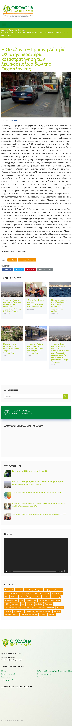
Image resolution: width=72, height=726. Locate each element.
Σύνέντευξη (50, 607)
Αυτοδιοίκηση (26, 593)
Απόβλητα (48, 590)
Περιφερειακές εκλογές (12, 607)
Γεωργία (35, 593)
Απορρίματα (38, 590)
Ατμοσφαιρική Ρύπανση (12, 593)
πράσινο (15, 614)
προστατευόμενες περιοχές (29, 614)
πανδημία (8, 614)
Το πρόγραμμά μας (43, 663)
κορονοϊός (57, 611)
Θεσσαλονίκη (12, 260)
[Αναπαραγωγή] (7, 571)
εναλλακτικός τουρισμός (43, 611)
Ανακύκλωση (29, 590)
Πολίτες (33, 607)
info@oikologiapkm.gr (14, 646)
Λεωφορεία (22, 260)
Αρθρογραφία (57, 590)
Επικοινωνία (5, 663)
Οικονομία (30, 604)
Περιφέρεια (48, 604)
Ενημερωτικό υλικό (8, 660)
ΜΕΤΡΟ (7, 604)
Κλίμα (21, 600)
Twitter (19, 269)
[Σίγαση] (62, 571)
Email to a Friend (45, 269)
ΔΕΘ (41, 593)
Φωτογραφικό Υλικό (8, 666)
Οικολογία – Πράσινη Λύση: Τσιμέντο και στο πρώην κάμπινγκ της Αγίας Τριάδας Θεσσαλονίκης (35, 348)
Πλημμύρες (25, 607)
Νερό (22, 604)
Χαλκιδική (8, 611)
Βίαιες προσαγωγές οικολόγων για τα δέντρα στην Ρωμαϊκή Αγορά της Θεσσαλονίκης (11, 348)
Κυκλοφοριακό (55, 600)
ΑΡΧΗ (3, 30)
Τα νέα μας (10, 30)
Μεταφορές (31, 260)
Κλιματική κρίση (44, 600)
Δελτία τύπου (19, 30)
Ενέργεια (22, 597)
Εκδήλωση (14, 597)
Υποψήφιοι (59, 607)
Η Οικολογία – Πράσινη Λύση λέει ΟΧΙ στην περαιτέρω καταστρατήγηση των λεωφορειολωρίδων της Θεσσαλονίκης (35, 59)
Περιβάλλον (39, 604)
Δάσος (47, 593)
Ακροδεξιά (19, 590)
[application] (36, 555)
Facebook (7, 269)
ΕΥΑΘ (7, 597)
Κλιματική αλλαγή (31, 600)
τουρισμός (43, 614)
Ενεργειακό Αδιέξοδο (33, 597)
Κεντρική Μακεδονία (11, 600)
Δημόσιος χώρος (56, 593)
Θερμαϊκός (46, 597)
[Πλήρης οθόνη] (65, 571)
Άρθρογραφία (9, 590)
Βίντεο (3, 657)
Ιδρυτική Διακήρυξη (44, 660)
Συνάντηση (41, 607)
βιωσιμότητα (30, 611)
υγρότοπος (52, 614)
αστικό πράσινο (18, 611)
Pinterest (30, 269)
